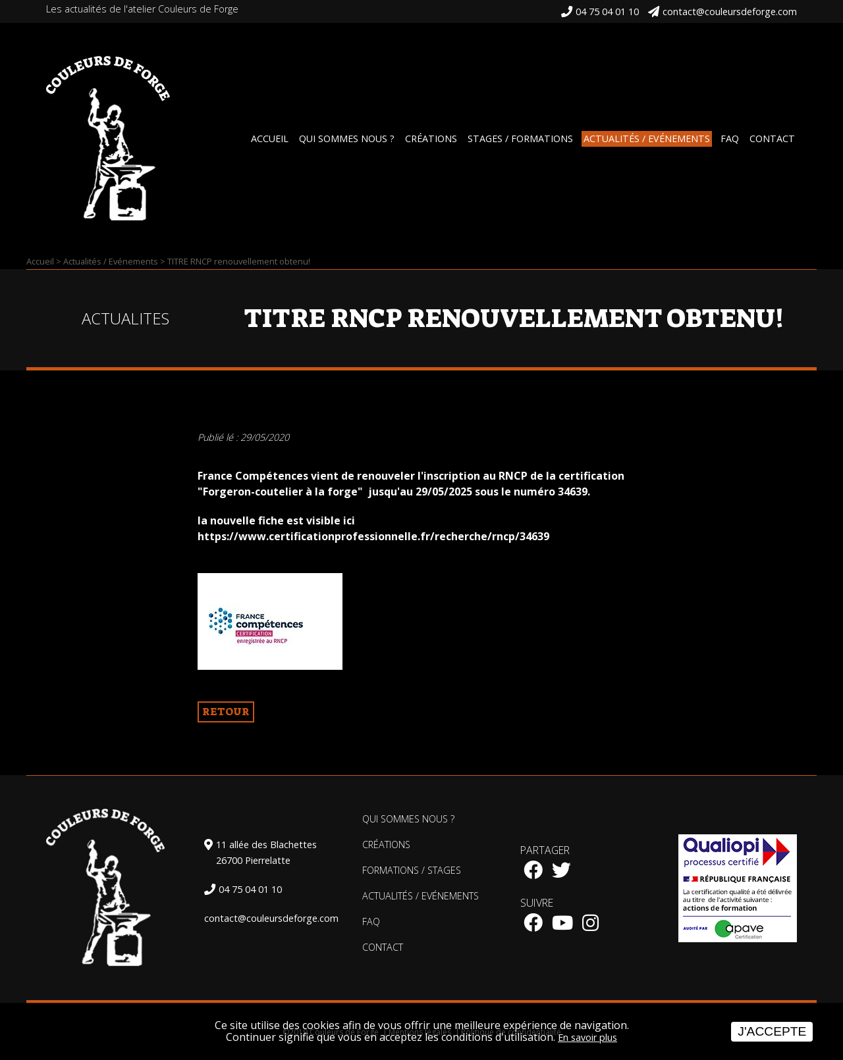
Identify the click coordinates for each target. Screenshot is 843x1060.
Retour (226, 712)
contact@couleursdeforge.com (730, 11)
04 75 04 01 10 (607, 11)
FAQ (730, 138)
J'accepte (772, 1031)
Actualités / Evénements (647, 138)
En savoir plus (587, 1037)
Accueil (269, 138)
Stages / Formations (520, 138)
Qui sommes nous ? (346, 138)
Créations (431, 138)
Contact (772, 138)
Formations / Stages (411, 870)
